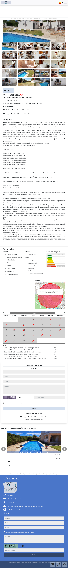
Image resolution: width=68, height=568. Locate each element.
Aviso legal (44, 562)
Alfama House (16, 562)
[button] (3, 449)
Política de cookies (36, 562)
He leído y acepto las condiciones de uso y (17, 403)
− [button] (37, 287)
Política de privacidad (26, 562)
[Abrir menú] (65, 2)
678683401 (34, 368)
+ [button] (37, 285)
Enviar (34, 408)
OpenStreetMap (56, 308)
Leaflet (49, 308)
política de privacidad (26, 403)
